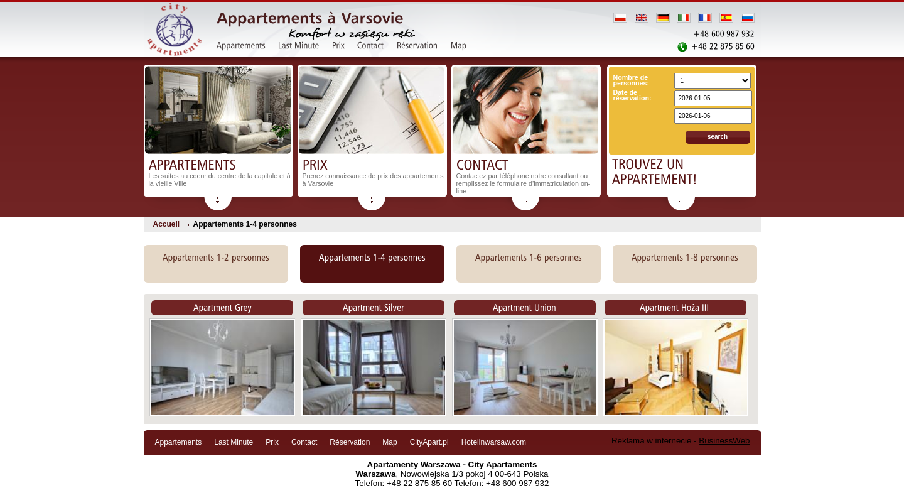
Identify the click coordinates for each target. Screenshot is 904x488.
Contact (304, 442)
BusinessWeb (724, 440)
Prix (272, 442)
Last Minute (233, 442)
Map (389, 442)
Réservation (350, 442)
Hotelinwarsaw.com (493, 442)
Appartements (178, 442)
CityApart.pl (429, 442)
